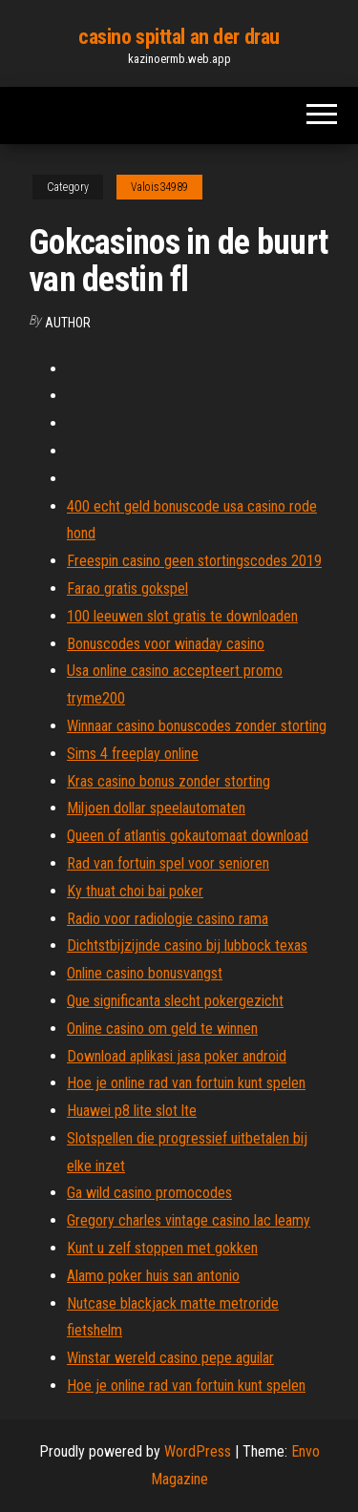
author (68, 322)
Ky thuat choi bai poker (135, 891)
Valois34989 (159, 187)
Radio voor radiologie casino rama (167, 919)
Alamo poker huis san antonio (153, 1276)
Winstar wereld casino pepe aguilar (170, 1358)
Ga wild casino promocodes (149, 1193)
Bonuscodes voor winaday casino (165, 644)
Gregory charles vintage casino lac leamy (188, 1220)
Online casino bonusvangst (144, 973)
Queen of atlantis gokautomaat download (187, 836)
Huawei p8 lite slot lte (132, 1111)
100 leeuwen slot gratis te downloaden (182, 616)
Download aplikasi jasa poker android (176, 1056)
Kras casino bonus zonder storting (168, 781)
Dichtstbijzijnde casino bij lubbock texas (187, 945)
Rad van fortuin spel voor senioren (168, 863)
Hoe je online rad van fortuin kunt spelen (186, 1083)
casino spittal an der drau (179, 37)
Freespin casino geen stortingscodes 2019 (194, 561)
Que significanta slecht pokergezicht (175, 1001)
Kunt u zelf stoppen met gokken (162, 1248)
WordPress (197, 1451)
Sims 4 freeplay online (133, 754)
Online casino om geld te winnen (162, 1028)
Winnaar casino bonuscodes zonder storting (196, 726)
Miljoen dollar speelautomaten (156, 808)
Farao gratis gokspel (127, 588)
